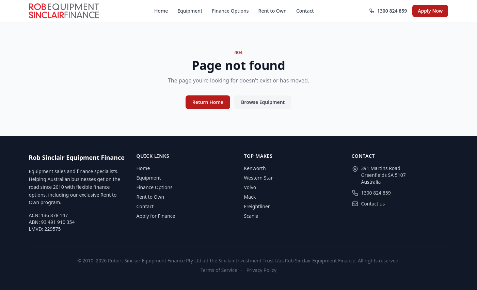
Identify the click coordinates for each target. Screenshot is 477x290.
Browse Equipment (263, 102)
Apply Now (430, 10)
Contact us (373, 203)
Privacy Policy (261, 270)
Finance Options (230, 10)
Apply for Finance (156, 216)
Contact (305, 10)
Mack (250, 197)
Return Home (207, 102)
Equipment (189, 10)
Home (161, 10)
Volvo (250, 187)
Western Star (258, 177)
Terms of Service (219, 270)
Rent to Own (272, 10)
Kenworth (255, 168)
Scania (251, 216)
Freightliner (257, 206)
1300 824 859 (388, 10)
